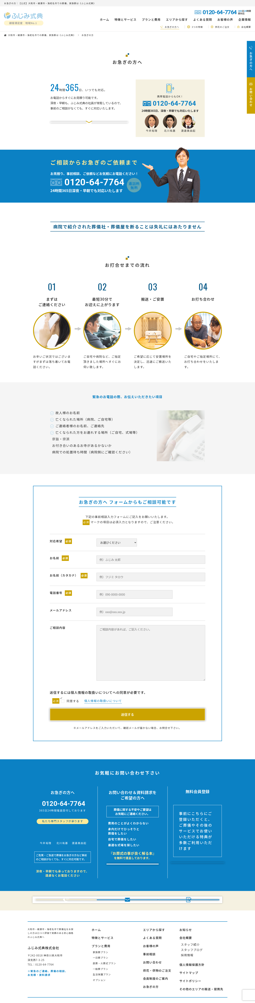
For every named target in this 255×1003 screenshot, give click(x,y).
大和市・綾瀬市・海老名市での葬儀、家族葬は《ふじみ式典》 (42, 35)
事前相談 (149, 935)
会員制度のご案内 (155, 959)
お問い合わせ (152, 943)
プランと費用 (101, 927)
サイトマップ (188, 953)
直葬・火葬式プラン (104, 944)
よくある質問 (202, 19)
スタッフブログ (192, 930)
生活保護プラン (102, 955)
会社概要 (244, 27)
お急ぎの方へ (169, 26)
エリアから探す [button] (177, 19)
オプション (99, 960)
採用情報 (187, 936)
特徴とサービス (103, 918)
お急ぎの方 (151, 967)
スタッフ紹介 (190, 925)
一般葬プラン (100, 949)
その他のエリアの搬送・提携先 (201, 970)
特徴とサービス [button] (125, 19)
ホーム (104, 19)
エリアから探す (154, 910)
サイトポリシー (190, 962)
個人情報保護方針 (192, 945)
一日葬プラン (100, 938)
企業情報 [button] (244, 19)
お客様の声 (225, 19)
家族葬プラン (100, 933)
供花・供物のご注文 (157, 951)
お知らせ (185, 910)
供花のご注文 (220, 26)
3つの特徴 (195, 26)
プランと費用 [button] (151, 19)
